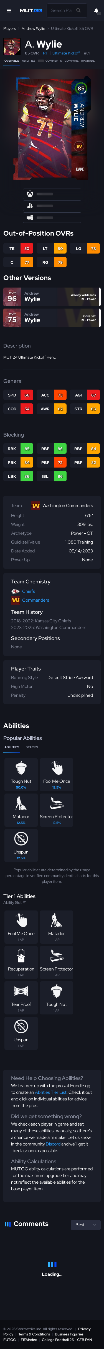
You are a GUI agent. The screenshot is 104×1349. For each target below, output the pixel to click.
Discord (53, 1144)
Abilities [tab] (11, 747)
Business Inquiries (69, 1334)
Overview (11, 60)
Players (9, 28)
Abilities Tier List (51, 1092)
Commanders (35, 600)
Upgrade (88, 60)
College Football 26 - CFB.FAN (67, 1339)
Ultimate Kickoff (66, 53)
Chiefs (28, 591)
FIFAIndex (29, 1339)
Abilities (28, 60)
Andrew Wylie (33, 28)
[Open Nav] (9, 10)
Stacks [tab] (32, 747)
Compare (71, 60)
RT (45, 53)
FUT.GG (9, 1339)
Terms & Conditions (34, 1334)
